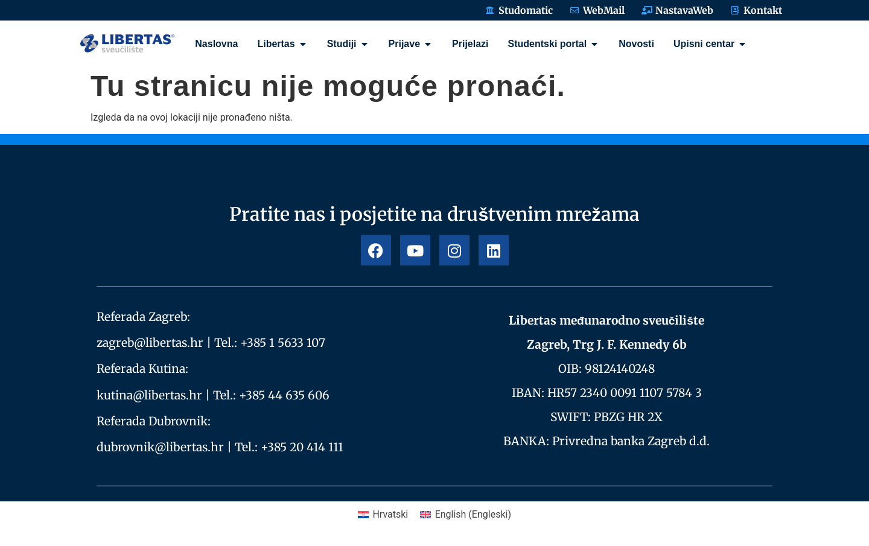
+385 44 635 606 (284, 395)
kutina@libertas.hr (149, 395)
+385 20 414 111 (302, 447)
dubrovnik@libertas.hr (160, 447)
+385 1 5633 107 (282, 342)
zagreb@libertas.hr (150, 342)
